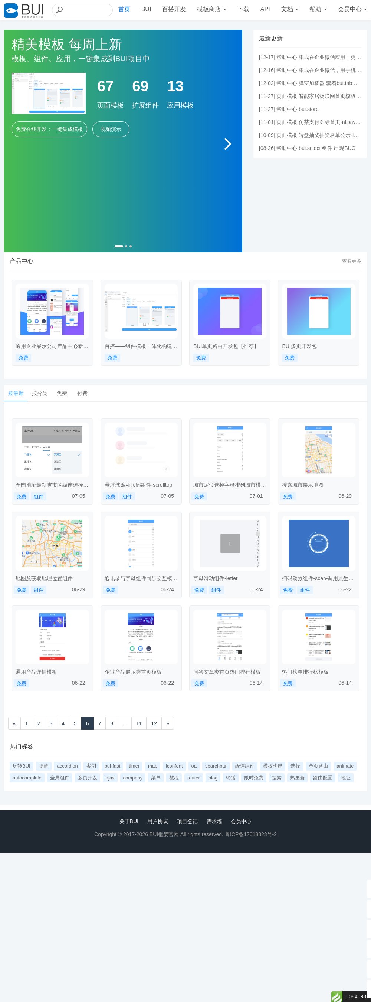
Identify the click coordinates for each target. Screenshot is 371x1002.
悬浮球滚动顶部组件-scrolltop (139, 485)
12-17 (267, 57)
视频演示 (111, 129)
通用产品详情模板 (36, 672)
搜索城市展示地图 (303, 485)
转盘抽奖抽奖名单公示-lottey (332, 135)
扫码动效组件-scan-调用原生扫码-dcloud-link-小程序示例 (318, 578)
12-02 (267, 83)
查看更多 (351, 261)
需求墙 (214, 821)
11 (139, 723)
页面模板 (286, 96)
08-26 (267, 148)
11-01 (267, 122)
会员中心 (241, 821)
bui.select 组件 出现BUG (327, 148)
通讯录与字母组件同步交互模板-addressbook (138, 578)
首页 (124, 9)
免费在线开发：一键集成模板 (49, 129)
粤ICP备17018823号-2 (251, 834)
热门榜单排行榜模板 (305, 672)
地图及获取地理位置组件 (44, 578)
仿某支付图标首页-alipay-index (334, 122)
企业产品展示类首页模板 (133, 672)
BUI (146, 9)
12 (154, 723)
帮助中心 (286, 57)
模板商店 (211, 9)
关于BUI (128, 821)
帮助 (317, 9)
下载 (243, 9)
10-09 (267, 135)
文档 (289, 9)
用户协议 (157, 821)
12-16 (267, 70)
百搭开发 (174, 9)
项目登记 (187, 821)
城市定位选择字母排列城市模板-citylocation (227, 485)
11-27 (267, 96)
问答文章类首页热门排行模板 (227, 672)
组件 (38, 496)
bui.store (309, 109)
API (265, 9)
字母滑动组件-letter (215, 578)
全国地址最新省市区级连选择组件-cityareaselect (52, 485)
